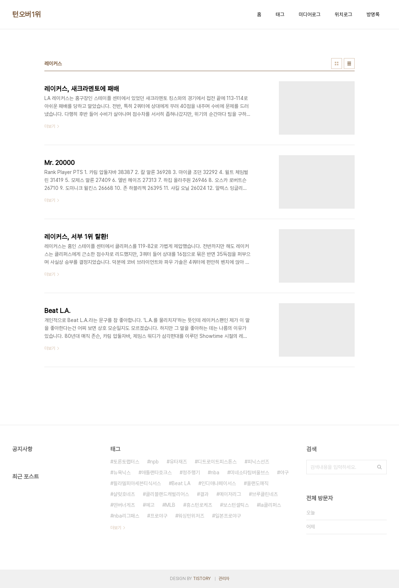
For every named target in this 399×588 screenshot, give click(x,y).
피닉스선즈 (258, 462)
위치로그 (343, 14)
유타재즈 (178, 462)
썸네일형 (336, 63)
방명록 (373, 14)
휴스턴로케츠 (199, 505)
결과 (204, 494)
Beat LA (181, 483)
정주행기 (191, 472)
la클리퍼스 (270, 505)
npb (154, 462)
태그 (280, 14)
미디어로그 (309, 14)
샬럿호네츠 (124, 494)
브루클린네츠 (265, 494)
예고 (150, 505)
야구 (284, 472)
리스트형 (349, 63)
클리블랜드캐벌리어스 (167, 494)
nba (215, 472)
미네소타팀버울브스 (249, 472)
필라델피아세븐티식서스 (137, 483)
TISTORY (202, 578)
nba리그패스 (126, 516)
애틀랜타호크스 (156, 472)
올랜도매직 (257, 483)
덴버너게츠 (124, 505)
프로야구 (158, 516)
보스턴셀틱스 (236, 505)
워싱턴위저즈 (191, 516)
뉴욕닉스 (122, 472)
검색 (379, 467)
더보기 (115, 527)
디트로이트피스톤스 (217, 462)
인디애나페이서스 (218, 483)
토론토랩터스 (126, 462)
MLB (170, 505)
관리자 (224, 578)
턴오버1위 (26, 14)
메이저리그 (230, 494)
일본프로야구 (228, 516)
